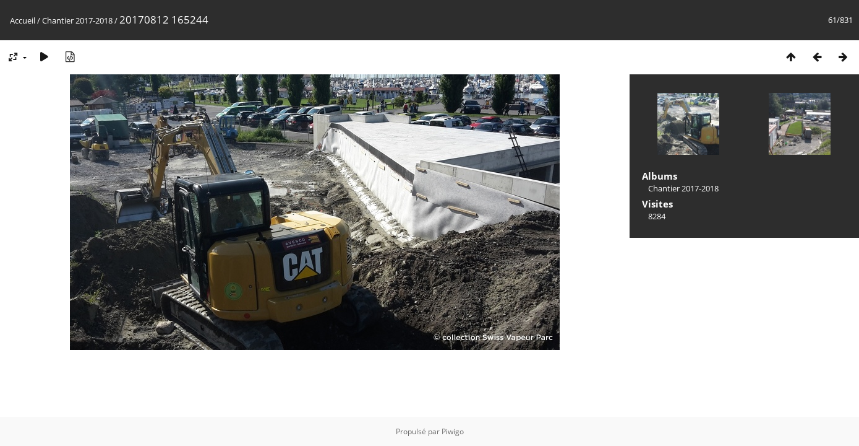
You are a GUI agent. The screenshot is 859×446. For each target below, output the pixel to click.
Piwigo (453, 431)
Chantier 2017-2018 (77, 20)
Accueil (22, 20)
